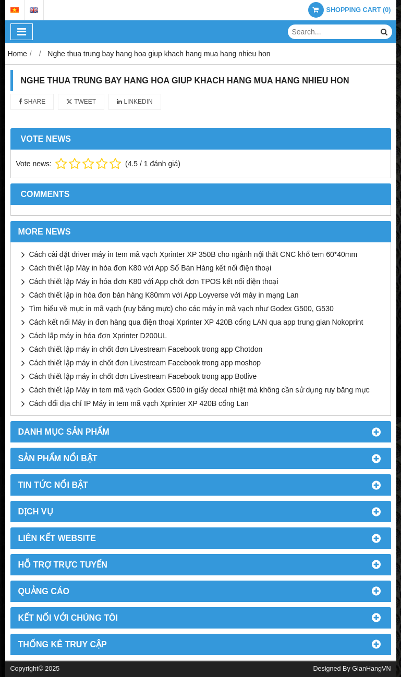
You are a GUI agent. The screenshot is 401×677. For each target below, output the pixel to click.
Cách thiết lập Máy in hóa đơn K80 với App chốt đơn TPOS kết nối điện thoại (153, 281)
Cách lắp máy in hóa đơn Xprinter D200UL (98, 335)
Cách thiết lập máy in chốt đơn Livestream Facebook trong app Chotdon (146, 349)
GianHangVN (371, 668)
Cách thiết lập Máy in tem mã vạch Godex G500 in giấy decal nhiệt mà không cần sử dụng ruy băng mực (199, 390)
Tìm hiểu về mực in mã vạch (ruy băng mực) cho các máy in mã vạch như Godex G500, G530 (181, 308)
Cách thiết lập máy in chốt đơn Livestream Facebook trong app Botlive (143, 376)
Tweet (81, 101)
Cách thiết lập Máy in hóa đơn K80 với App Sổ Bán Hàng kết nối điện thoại (150, 268)
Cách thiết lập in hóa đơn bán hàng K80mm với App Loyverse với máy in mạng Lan (164, 295)
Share (32, 101)
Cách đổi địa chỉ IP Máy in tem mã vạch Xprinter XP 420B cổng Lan (139, 403)
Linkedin (135, 101)
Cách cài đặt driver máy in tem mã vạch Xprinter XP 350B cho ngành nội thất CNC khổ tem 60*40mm (193, 254)
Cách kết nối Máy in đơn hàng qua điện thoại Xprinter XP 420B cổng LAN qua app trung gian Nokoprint (196, 322)
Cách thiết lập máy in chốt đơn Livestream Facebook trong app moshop (145, 363)
